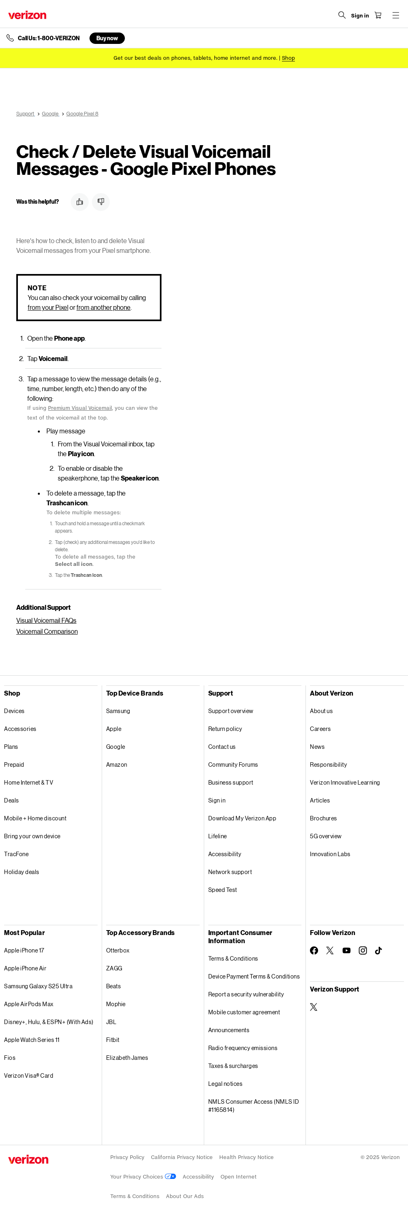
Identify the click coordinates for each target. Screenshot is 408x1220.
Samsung (118, 710)
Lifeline (217, 836)
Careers (320, 728)
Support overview (230, 710)
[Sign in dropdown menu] (360, 16)
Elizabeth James (127, 1057)
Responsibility (328, 764)
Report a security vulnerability (246, 994)
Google (115, 746)
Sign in (217, 800)
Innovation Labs (330, 853)
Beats (113, 986)
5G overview (326, 836)
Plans (11, 746)
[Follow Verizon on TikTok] (379, 951)
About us (321, 710)
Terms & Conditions (233, 958)
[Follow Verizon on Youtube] (347, 950)
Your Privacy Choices (143, 1177)
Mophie (116, 1003)
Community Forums (233, 764)
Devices (14, 710)
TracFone (16, 853)
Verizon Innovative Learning (345, 782)
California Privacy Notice (182, 1157)
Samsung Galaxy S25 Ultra (38, 986)
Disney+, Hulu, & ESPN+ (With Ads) (49, 1021)
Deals (11, 800)
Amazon (116, 764)
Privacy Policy (127, 1157)
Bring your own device (32, 836)
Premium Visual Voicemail (80, 408)
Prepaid (14, 764)
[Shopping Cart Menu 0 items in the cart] (378, 15)
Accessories (20, 728)
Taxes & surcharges (233, 1065)
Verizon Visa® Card (28, 1075)
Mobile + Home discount (35, 818)
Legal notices (225, 1083)
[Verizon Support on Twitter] (314, 1007)
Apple (114, 728)
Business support (230, 782)
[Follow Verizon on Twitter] (330, 950)
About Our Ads (185, 1196)
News (317, 746)
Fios (9, 1057)
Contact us (222, 746)
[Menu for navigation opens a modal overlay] (396, 15)
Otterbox (118, 950)
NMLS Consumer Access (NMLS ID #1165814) (253, 1105)
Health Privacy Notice (246, 1157)
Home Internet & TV (28, 782)
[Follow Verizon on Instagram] (363, 950)
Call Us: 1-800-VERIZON (49, 38)
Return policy (225, 728)
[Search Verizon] (342, 15)
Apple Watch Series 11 (32, 1039)
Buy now (107, 38)
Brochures (323, 818)
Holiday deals (21, 871)
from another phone (103, 307)
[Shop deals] (288, 58)
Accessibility (225, 853)
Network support (230, 871)
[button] (80, 202)
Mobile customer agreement (244, 1012)
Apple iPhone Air (25, 968)
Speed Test (222, 889)
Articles (320, 800)
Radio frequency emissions (243, 1047)
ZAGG (114, 968)
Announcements (229, 1029)
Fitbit (113, 1039)
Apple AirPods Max (29, 1003)
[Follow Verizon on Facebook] (314, 950)
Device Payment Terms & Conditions (254, 976)
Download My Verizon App (242, 818)
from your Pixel (48, 307)
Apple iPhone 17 (24, 950)
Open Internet (238, 1177)
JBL (111, 1021)
